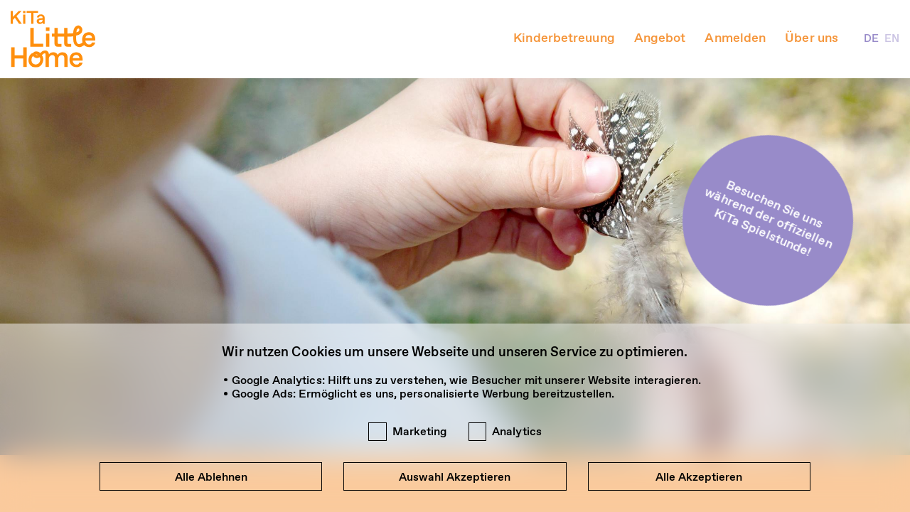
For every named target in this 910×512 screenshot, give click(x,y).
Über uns (811, 39)
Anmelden (735, 39)
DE (871, 39)
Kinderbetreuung (564, 39)
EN (891, 39)
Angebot (660, 39)
